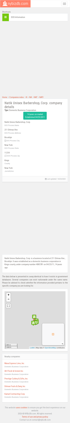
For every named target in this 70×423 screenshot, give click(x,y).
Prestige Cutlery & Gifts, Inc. (16, 378)
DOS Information (18, 17)
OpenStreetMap (50, 348)
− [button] (8, 299)
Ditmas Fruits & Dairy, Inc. (15, 386)
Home (4, 97)
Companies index (16, 97)
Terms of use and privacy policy (35, 416)
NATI (41, 97)
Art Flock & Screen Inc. (14, 371)
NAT (35, 97)
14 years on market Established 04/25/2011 (35, 115)
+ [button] (8, 295)
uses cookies (21, 407)
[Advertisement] (35, 58)
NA (30, 97)
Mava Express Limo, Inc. (15, 363)
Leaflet (32, 348)
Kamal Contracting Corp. (15, 394)
